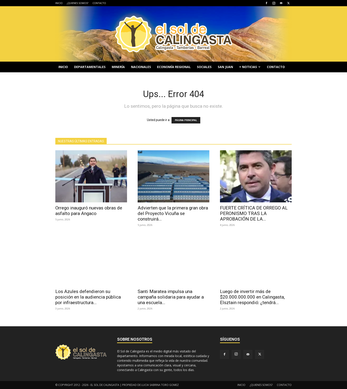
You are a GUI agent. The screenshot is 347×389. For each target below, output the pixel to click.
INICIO (59, 3)
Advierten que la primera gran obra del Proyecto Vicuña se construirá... (173, 213)
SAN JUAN (225, 67)
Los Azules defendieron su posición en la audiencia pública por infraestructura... (88, 297)
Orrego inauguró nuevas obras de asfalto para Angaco (88, 210)
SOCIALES (204, 67)
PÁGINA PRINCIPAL (186, 120)
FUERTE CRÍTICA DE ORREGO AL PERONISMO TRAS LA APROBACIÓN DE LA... (254, 213)
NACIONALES (141, 67)
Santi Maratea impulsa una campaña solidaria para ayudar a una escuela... (171, 297)
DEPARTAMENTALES (90, 67)
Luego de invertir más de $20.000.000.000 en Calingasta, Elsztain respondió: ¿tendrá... (252, 297)
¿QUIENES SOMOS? (77, 3)
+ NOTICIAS (249, 67)
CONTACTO (99, 3)
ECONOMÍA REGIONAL (174, 67)
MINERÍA (118, 67)
